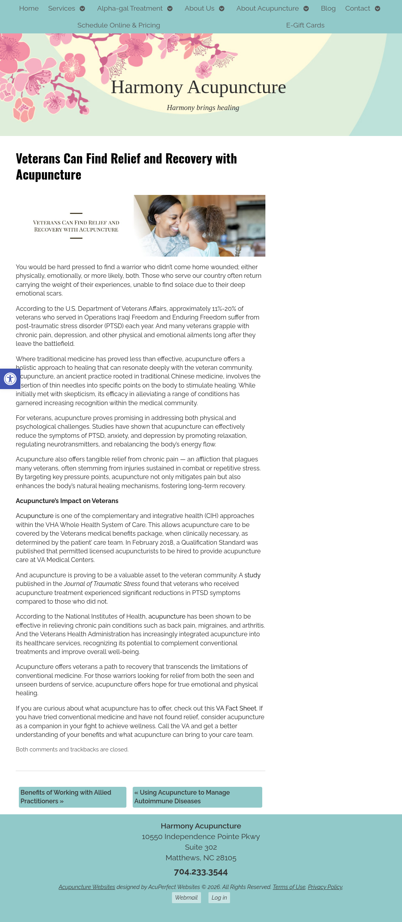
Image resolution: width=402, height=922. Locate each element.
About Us (200, 8)
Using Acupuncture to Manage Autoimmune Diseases (182, 797)
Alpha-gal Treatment (130, 8)
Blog (328, 8)
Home (29, 8)
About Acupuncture (267, 8)
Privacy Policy (325, 886)
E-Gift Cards (305, 25)
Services (61, 8)
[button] (10, 379)
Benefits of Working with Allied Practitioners (65, 797)
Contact (357, 8)
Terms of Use (289, 886)
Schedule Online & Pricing (118, 25)
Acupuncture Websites (86, 886)
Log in (219, 897)
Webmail (186, 897)
